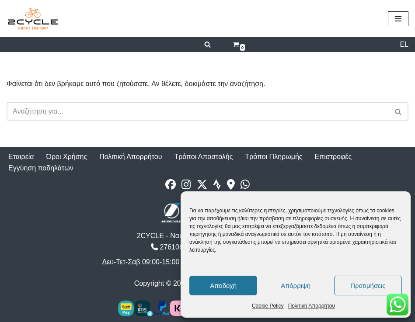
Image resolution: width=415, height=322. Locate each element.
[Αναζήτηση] (207, 44)
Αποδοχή (223, 285)
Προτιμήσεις (367, 285)
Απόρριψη (295, 285)
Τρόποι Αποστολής (203, 156)
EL (404, 44)
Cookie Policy (268, 306)
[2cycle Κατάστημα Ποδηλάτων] (33, 18)
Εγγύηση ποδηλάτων (40, 168)
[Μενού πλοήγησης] (398, 18)
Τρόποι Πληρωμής (273, 156)
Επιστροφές (333, 156)
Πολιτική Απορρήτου (311, 306)
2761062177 (175, 247)
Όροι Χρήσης (66, 156)
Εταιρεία (21, 156)
